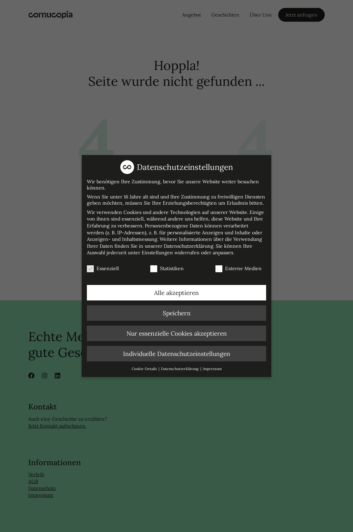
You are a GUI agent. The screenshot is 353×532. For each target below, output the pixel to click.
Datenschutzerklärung (188, 244)
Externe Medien (238, 266)
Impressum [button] (212, 366)
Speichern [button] (177, 311)
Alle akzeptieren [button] (176, 290)
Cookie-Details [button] (145, 366)
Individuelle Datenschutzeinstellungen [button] (176, 351)
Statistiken (167, 266)
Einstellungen (157, 250)
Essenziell (103, 266)
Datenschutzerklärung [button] (180, 366)
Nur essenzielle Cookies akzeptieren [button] (177, 331)
